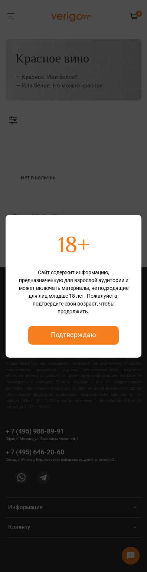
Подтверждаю (73, 335)
